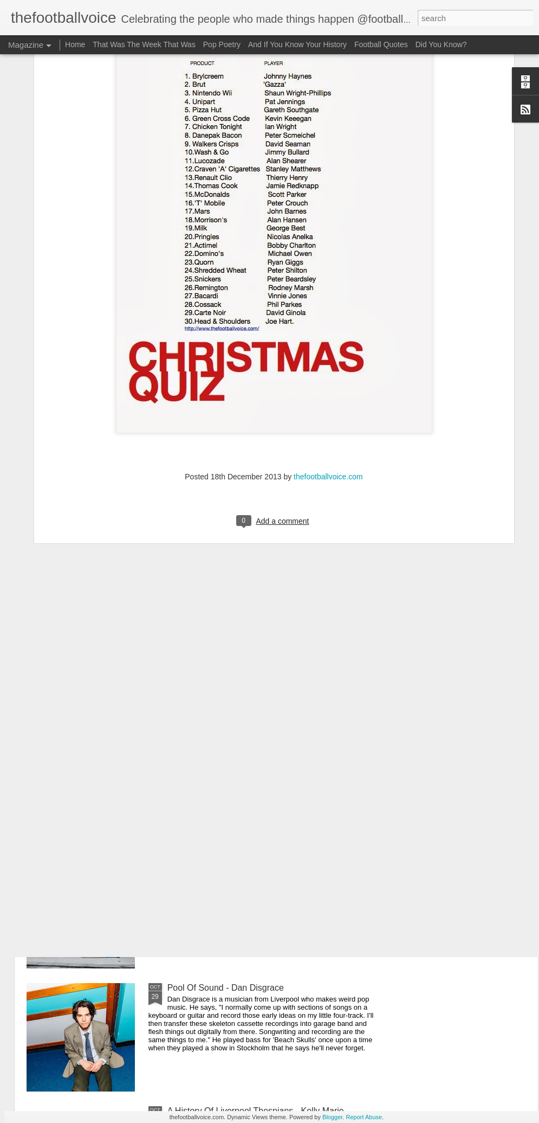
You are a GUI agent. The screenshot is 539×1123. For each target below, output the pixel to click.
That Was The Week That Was (144, 44)
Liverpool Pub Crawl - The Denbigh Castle (248, 864)
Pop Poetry (222, 44)
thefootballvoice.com (328, 377)
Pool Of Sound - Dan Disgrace (225, 987)
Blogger (332, 1117)
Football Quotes (381, 44)
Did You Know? (441, 44)
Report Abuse (364, 1117)
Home (75, 44)
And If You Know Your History (297, 44)
